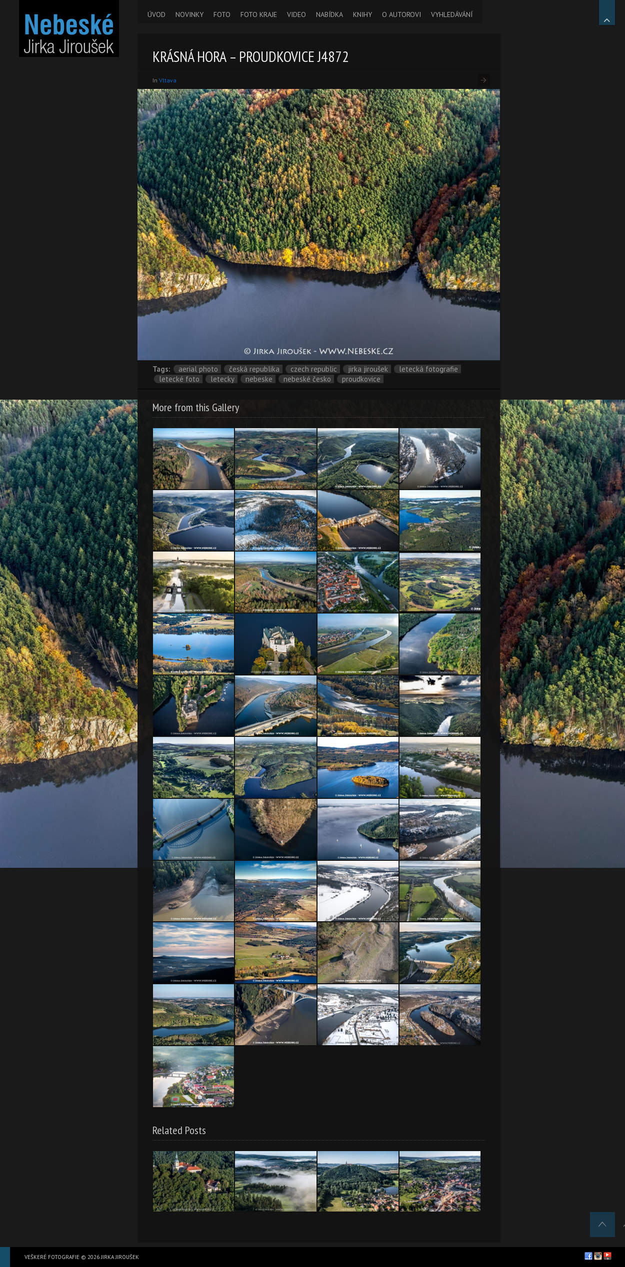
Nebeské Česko (307, 379)
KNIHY (362, 14)
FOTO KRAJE (258, 14)
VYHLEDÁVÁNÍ (451, 14)
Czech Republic (313, 369)
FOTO (222, 14)
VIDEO (296, 14)
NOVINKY (190, 14)
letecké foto (179, 379)
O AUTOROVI (401, 14)
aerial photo (198, 369)
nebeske (259, 379)
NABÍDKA (329, 14)
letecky (222, 379)
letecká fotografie (428, 369)
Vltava (167, 80)
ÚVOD (157, 14)
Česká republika (254, 369)
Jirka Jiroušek (368, 369)
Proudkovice (361, 379)
